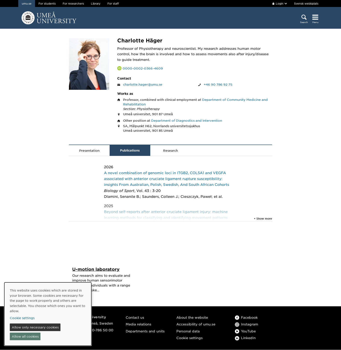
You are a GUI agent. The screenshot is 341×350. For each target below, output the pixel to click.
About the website (192, 317)
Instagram (246, 324)
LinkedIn (245, 338)
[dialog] (47, 314)
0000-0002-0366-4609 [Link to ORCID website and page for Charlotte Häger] (143, 68)
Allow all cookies (25, 336)
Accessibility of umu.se (195, 324)
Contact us (135, 317)
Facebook (246, 317)
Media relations (138, 324)
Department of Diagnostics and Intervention (186, 120)
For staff (113, 3)
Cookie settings (189, 338)
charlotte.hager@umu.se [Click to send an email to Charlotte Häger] (142, 84)
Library (95, 3)
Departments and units (145, 331)
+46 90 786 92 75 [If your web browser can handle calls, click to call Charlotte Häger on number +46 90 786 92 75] (218, 84)
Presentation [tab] (89, 150)
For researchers (73, 3)
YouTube (245, 331)
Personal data (188, 331)
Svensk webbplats (306, 3)
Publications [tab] (130, 150)
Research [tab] (170, 150)
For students (47, 3)
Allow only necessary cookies (35, 327)
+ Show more (263, 218)
